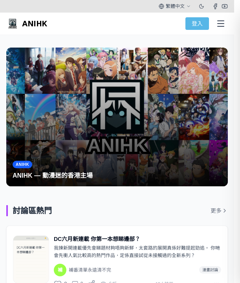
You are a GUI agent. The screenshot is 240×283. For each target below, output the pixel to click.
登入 (197, 23)
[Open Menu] (221, 24)
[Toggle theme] (201, 6)
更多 (219, 211)
